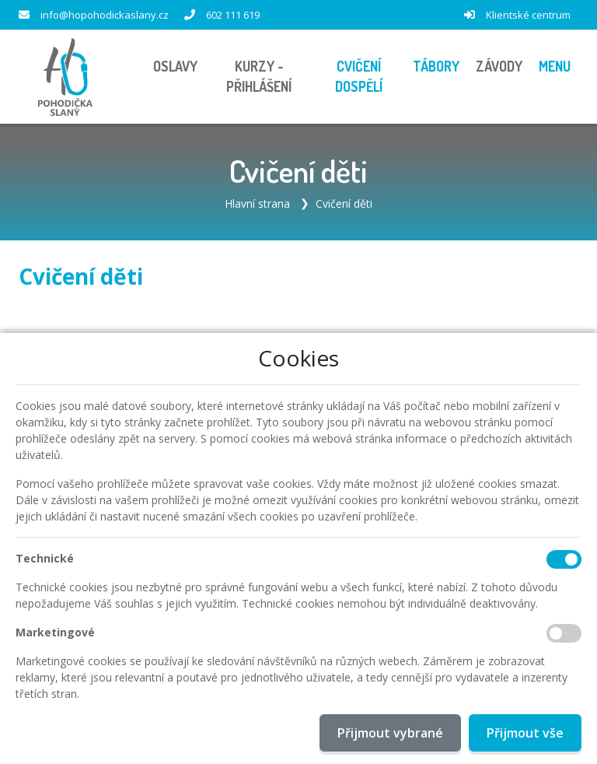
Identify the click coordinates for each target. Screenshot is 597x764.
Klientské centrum (528, 15)
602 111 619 (233, 15)
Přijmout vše (525, 732)
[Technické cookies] (563, 559)
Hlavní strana (257, 203)
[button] (554, 66)
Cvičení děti (344, 203)
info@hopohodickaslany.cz (104, 15)
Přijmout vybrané (390, 732)
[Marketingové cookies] (563, 633)
